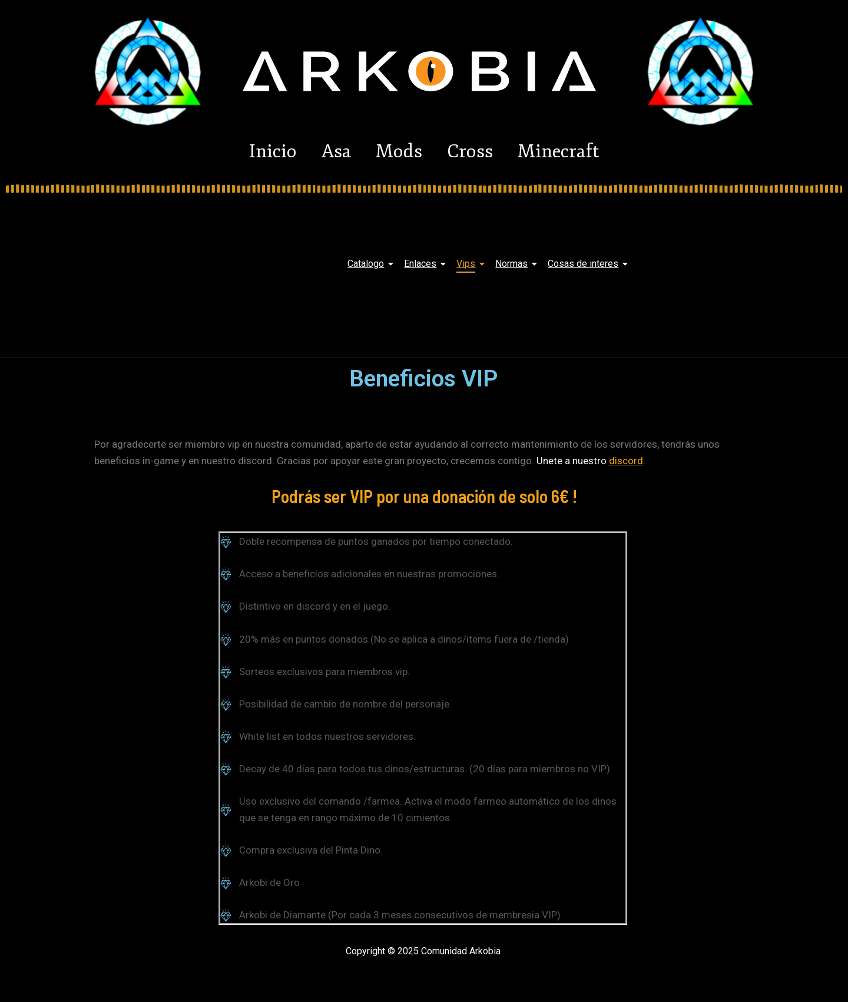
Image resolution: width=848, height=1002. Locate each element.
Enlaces (422, 263)
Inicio (249, 151)
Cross (482, 151)
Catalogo (367, 263)
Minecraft (581, 151)
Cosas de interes (585, 263)
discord (626, 461)
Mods (399, 151)
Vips (467, 263)
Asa (324, 151)
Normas (513, 263)
